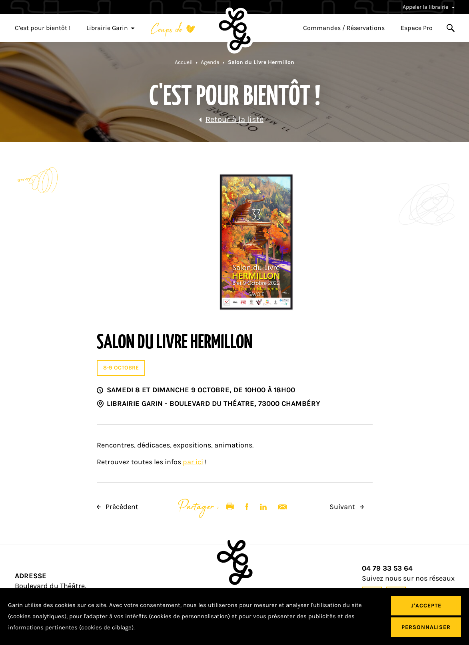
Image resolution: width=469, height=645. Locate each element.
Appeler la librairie (429, 7)
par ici (193, 462)
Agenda (210, 62)
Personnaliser (426, 627)
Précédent (117, 507)
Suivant (346, 507)
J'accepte (426, 605)
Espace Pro (417, 28)
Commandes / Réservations (344, 28)
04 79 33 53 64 (387, 568)
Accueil (184, 62)
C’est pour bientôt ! (42, 28)
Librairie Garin (110, 28)
